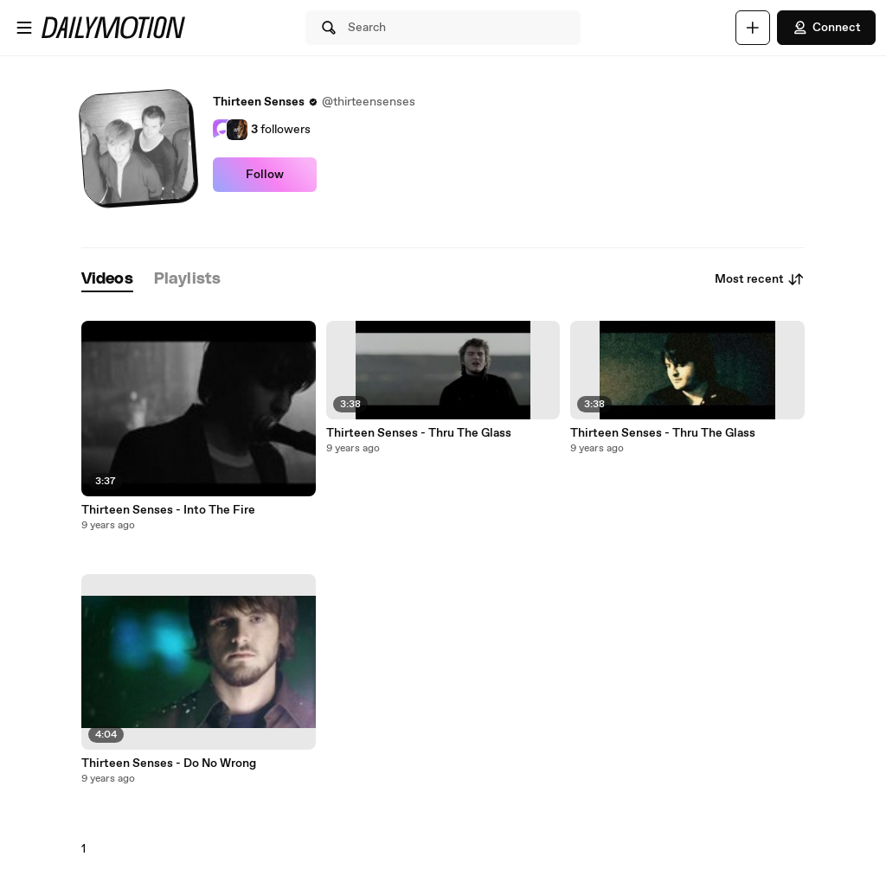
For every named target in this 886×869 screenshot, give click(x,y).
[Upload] (752, 27)
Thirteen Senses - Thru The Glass (418, 433)
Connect (826, 27)
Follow (265, 174)
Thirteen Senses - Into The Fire (168, 510)
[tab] (107, 280)
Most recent (760, 279)
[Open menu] (24, 27)
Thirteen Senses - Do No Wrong (168, 763)
